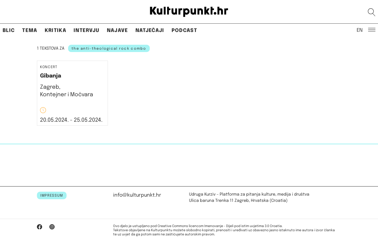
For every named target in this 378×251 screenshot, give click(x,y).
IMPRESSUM (51, 195)
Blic (9, 30)
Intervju (87, 30)
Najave (117, 30)
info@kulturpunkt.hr (137, 195)
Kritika (55, 30)
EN (360, 30)
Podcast (184, 30)
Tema (29, 30)
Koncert (49, 67)
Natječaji (149, 30)
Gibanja (50, 76)
